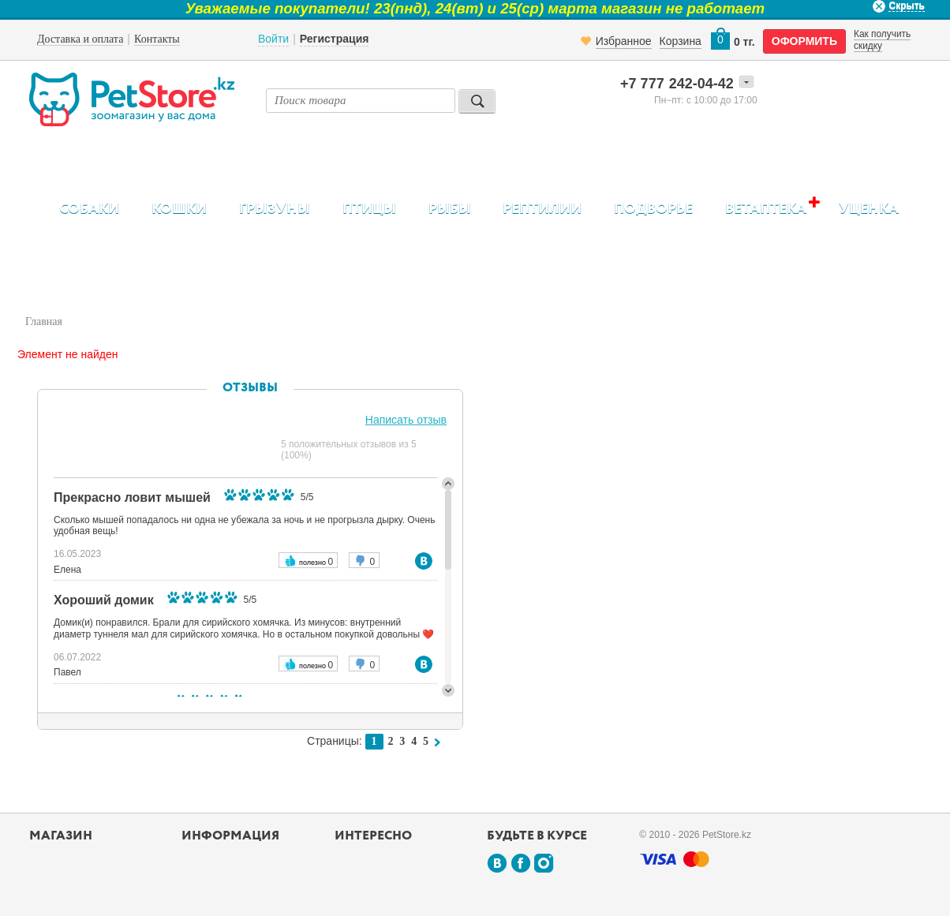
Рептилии (542, 209)
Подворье (653, 209)
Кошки (179, 209)
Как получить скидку (882, 39)
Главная (43, 321)
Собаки (89, 209)
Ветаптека (765, 208)
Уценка (869, 209)
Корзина (680, 41)
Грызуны (274, 209)
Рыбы (449, 209)
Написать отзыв (406, 419)
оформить (804, 41)
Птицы (369, 209)
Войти (273, 38)
